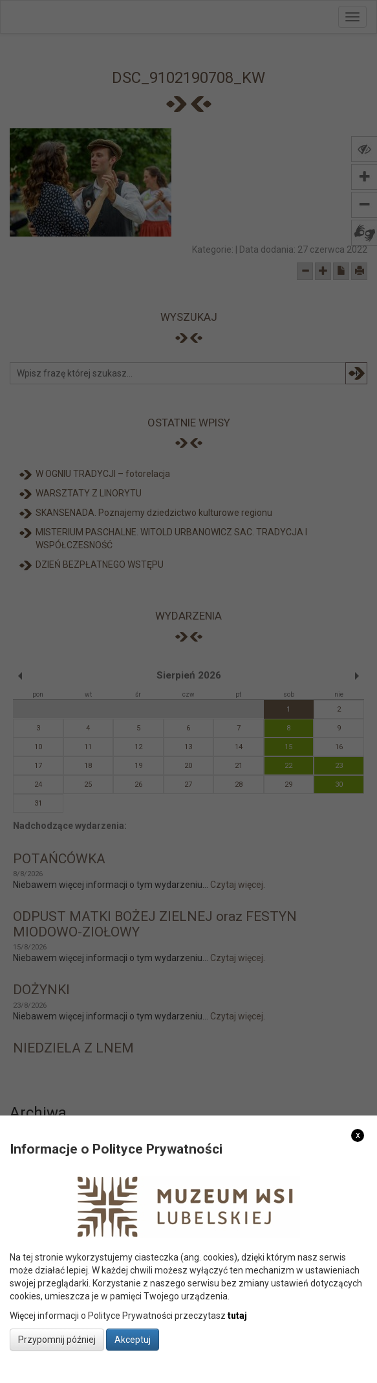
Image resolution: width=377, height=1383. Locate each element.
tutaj (237, 1315)
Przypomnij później (57, 1339)
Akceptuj (132, 1339)
